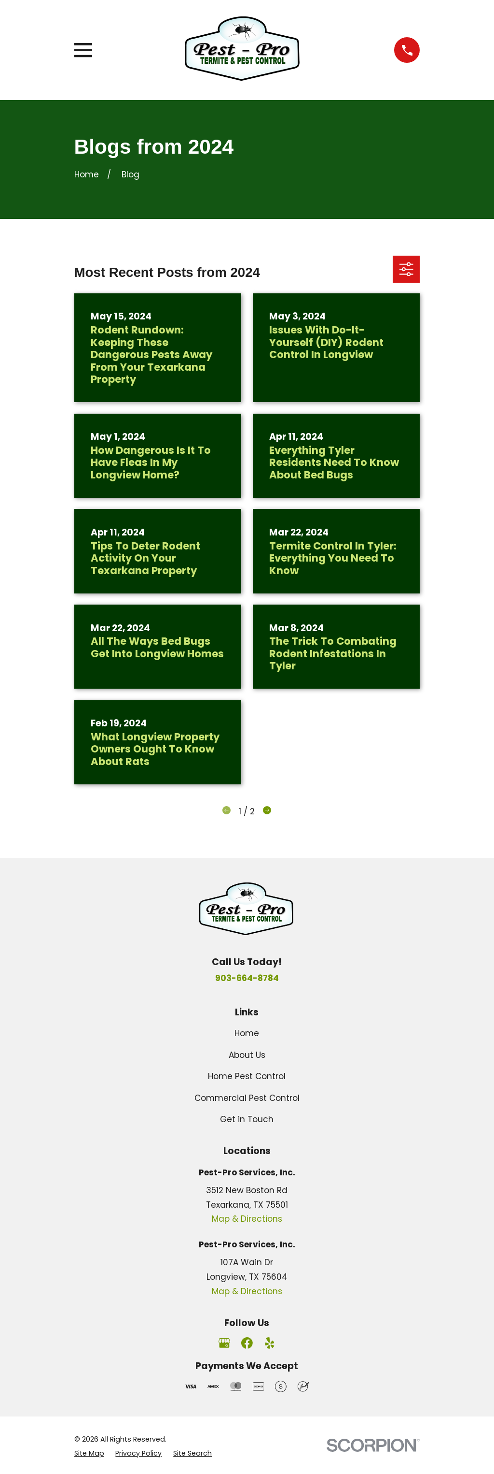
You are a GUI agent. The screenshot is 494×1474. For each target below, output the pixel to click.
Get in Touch (247, 1119)
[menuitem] (89, 1453)
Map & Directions (247, 1219)
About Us (247, 1055)
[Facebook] (247, 1343)
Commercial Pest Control (247, 1098)
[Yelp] (269, 1343)
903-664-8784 (247, 978)
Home (246, 1033)
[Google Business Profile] (224, 1343)
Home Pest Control (247, 1076)
